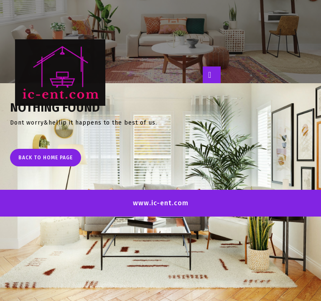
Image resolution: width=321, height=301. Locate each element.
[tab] (212, 74)
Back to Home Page (49, 159)
